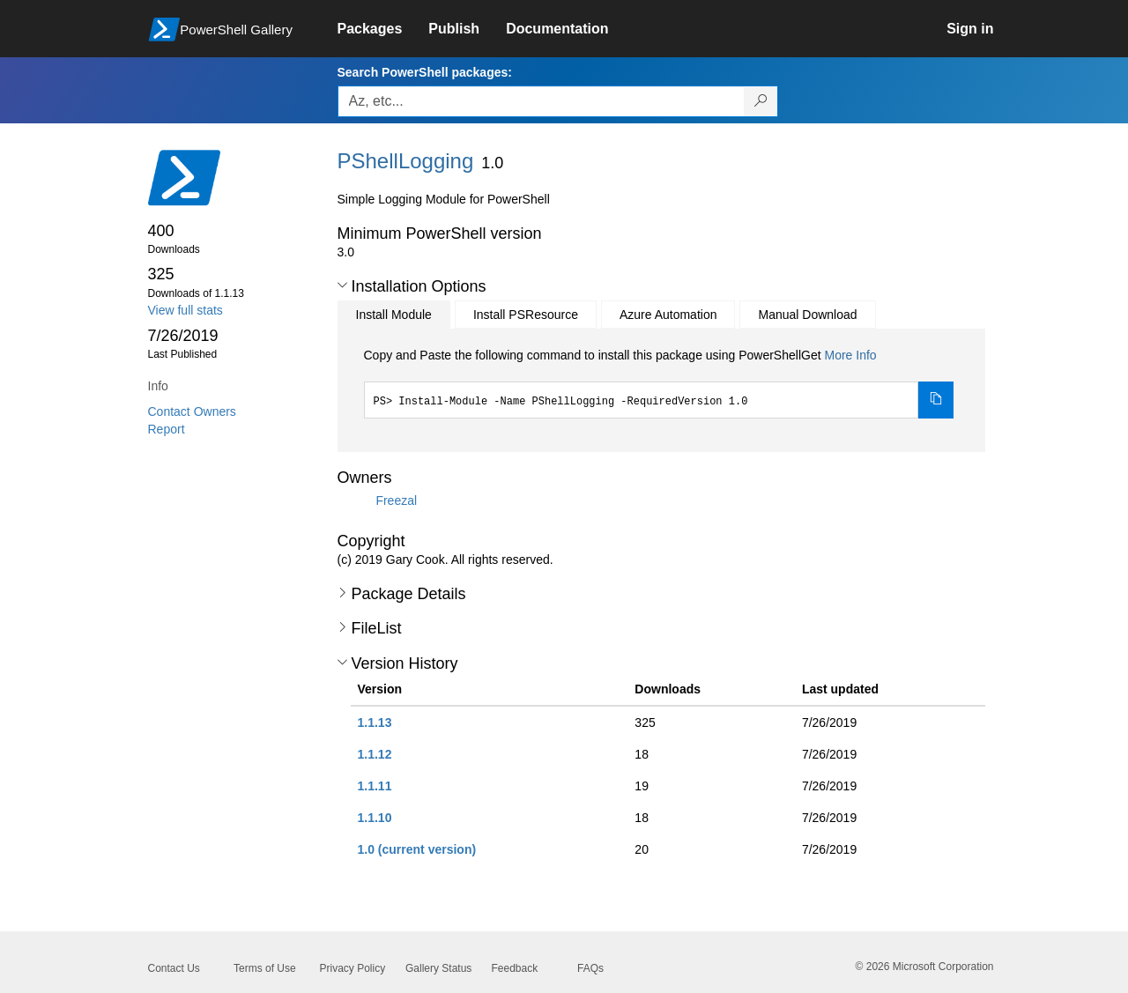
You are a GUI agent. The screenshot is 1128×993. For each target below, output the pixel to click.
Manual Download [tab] (807, 315)
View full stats (185, 310)
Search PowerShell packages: (425, 72)
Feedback (515, 968)
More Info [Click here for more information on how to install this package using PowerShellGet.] (850, 355)
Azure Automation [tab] (668, 315)
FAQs (590, 968)
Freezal (396, 500)
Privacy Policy (353, 968)
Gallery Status (438, 968)
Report (166, 429)
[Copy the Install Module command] (936, 400)
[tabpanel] (659, 382)
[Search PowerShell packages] (761, 101)
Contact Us (174, 968)
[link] (383, 29)
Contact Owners (192, 411)
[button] (342, 285)
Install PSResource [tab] (525, 315)
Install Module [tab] (394, 315)
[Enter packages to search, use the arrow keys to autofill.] (541, 101)
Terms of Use (265, 968)
